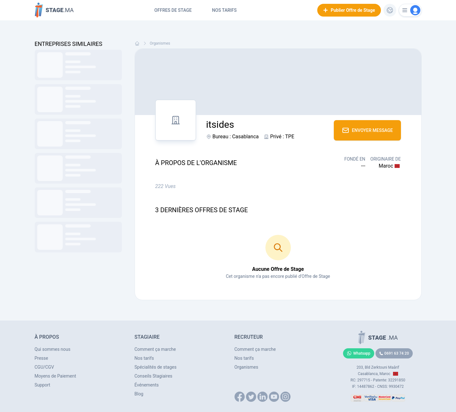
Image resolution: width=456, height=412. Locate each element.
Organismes (160, 43)
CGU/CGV (44, 367)
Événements (147, 384)
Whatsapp (358, 353)
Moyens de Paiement (55, 376)
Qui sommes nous (53, 349)
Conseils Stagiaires (153, 376)
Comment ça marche (155, 349)
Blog (139, 393)
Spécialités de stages (156, 367)
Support (42, 384)
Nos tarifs (224, 10)
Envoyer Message (367, 130)
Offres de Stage (173, 10)
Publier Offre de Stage (349, 10)
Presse (41, 358)
